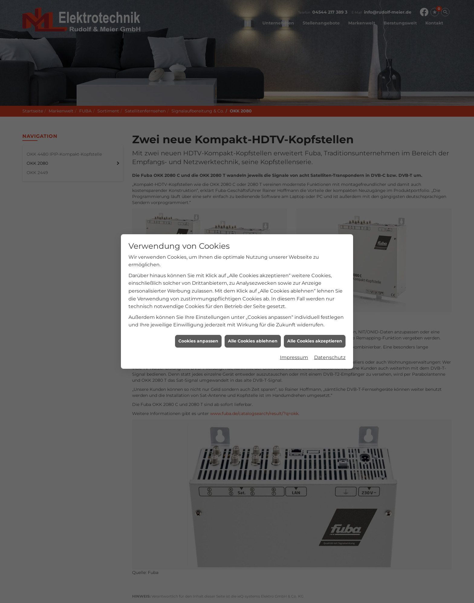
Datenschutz (330, 352)
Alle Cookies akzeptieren (314, 336)
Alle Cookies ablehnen (253, 336)
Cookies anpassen (198, 336)
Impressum (294, 352)
